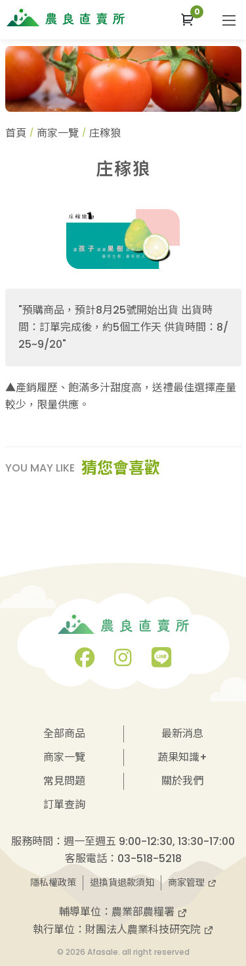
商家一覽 (58, 133)
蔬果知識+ (182, 757)
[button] (187, 19)
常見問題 (64, 780)
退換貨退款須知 (122, 882)
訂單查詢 (64, 804)
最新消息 (182, 733)
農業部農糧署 (150, 911)
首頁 (15, 133)
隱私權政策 (53, 882)
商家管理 (192, 882)
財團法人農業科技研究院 (149, 929)
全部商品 (64, 733)
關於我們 (182, 780)
